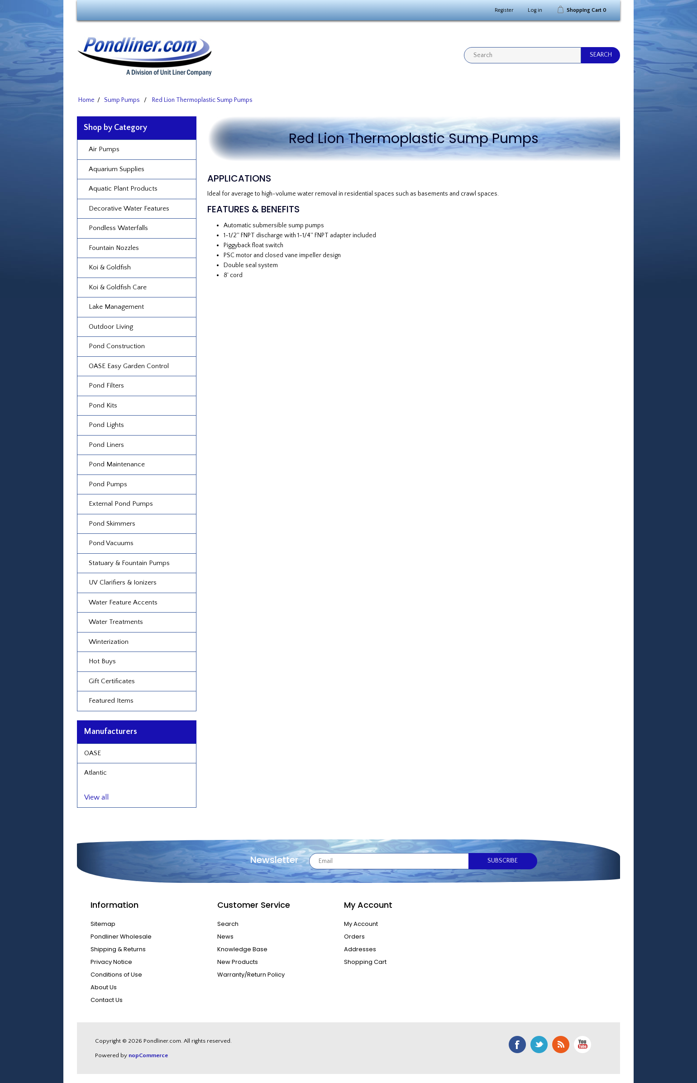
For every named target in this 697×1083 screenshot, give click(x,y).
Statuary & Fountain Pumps (129, 563)
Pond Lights (106, 425)
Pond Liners (106, 445)
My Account (361, 924)
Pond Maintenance (117, 464)
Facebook (517, 1044)
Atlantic (95, 772)
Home (86, 100)
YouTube (582, 1044)
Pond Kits (103, 405)
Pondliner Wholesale (121, 936)
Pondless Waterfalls (118, 228)
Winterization (109, 642)
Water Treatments (116, 622)
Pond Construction (117, 346)
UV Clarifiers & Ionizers (123, 582)
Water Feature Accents (123, 602)
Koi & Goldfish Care (118, 287)
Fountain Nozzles (114, 248)
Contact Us (107, 1000)
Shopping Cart (365, 962)
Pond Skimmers (112, 523)
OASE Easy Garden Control (129, 366)
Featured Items (111, 700)
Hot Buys (102, 661)
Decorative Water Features (129, 208)
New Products (237, 962)
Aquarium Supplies (116, 169)
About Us (104, 987)
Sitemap (103, 924)
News (225, 936)
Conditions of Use (116, 974)
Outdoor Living (111, 327)
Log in (535, 10)
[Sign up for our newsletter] (389, 861)
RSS (560, 1044)
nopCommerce (148, 1055)
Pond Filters (106, 385)
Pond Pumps (108, 484)
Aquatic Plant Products (123, 188)
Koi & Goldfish (110, 267)
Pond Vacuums (111, 543)
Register (504, 10)
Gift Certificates (112, 681)
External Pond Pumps (121, 504)
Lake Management (116, 307)
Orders (354, 936)
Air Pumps (104, 149)
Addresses (360, 949)
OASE (92, 753)
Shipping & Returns (118, 949)
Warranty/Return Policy (251, 974)
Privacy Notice (111, 962)
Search (228, 924)
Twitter (539, 1044)
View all (96, 797)
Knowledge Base (242, 949)
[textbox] (522, 55)
